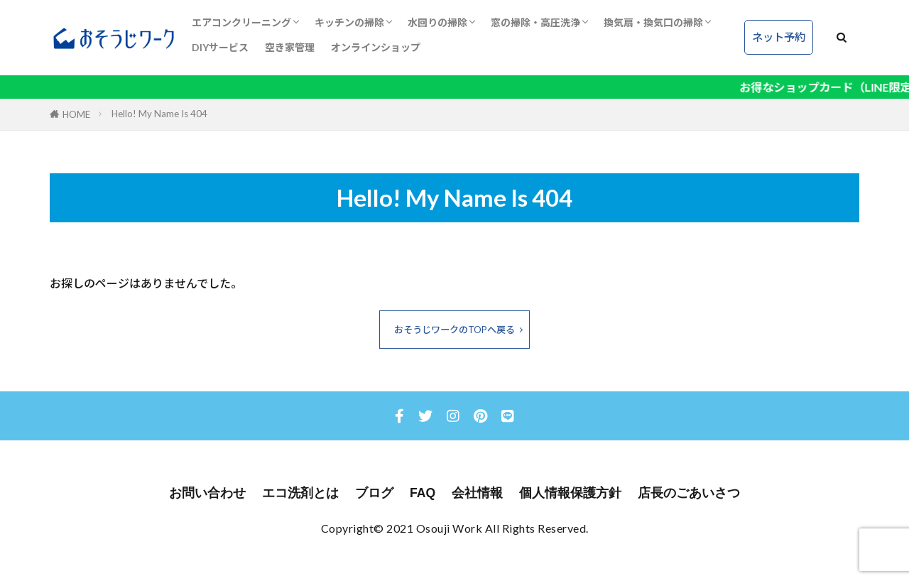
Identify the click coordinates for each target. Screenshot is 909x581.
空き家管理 (290, 47)
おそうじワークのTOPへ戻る (454, 329)
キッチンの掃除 (349, 22)
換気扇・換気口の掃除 (653, 22)
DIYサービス (220, 47)
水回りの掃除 (437, 22)
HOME (76, 114)
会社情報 (477, 493)
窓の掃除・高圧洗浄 (535, 22)
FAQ (422, 493)
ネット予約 (778, 37)
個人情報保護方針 (570, 493)
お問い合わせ (207, 493)
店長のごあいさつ (689, 493)
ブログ (374, 493)
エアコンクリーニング (241, 22)
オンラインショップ (375, 47)
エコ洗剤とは (300, 493)
